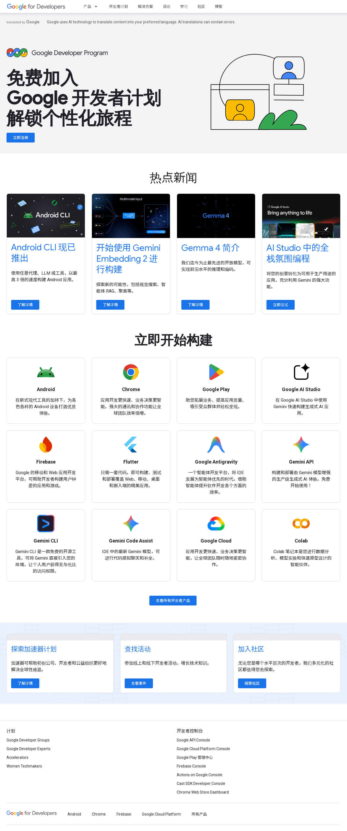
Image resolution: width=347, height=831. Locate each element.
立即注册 (20, 137)
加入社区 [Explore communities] (251, 649)
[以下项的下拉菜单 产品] (97, 6)
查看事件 (138, 683)
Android (74, 814)
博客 (218, 6)
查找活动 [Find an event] (138, 649)
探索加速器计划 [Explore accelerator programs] (34, 649)
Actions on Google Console (199, 775)
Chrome (99, 814)
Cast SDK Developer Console (201, 783)
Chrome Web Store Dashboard (203, 792)
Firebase (124, 814)
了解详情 (25, 304)
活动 (166, 6)
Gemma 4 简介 (210, 247)
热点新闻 (173, 178)
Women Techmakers (24, 766)
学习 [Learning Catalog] (184, 6)
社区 (201, 6)
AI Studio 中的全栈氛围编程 (297, 253)
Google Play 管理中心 (195, 757)
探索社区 (252, 683)
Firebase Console (191, 766)
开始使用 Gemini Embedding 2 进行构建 (128, 258)
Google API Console (193, 740)
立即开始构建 (173, 340)
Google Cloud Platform (161, 814)
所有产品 (199, 814)
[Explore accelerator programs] (60, 637)
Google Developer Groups (28, 740)
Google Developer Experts (28, 749)
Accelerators (17, 757)
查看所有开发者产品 (173, 600)
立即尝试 (280, 304)
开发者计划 (118, 6)
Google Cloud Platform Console (203, 749)
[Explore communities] (287, 637)
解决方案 (145, 6)
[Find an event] (173, 637)
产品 (87, 6)
